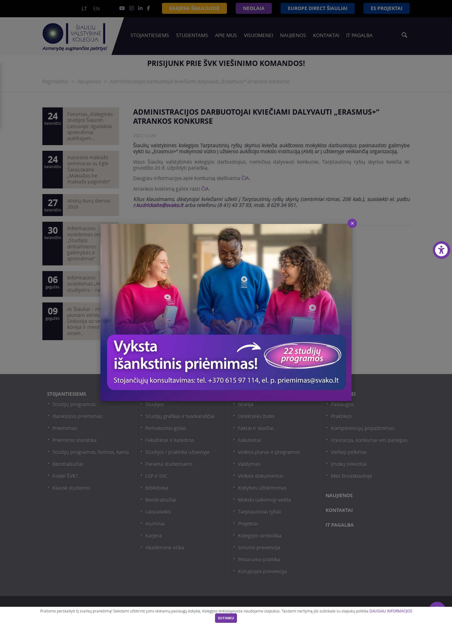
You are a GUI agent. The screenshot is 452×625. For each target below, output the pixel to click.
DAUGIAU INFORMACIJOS (390, 611)
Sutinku (226, 618)
